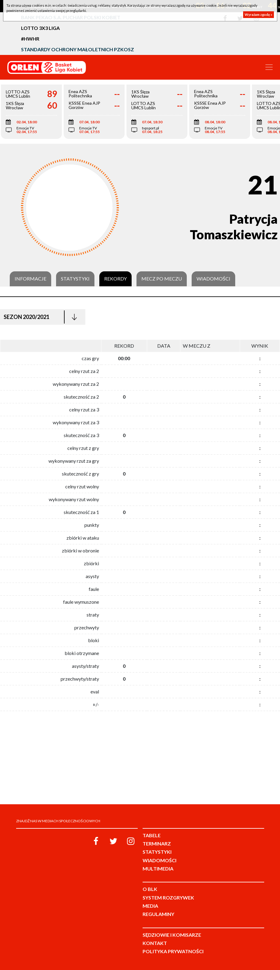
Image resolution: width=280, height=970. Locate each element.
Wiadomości (213, 278)
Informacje (30, 278)
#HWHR (30, 39)
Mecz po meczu (161, 278)
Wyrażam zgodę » (258, 14)
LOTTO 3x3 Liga (40, 28)
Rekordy (115, 278)
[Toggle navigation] (269, 67)
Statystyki (75, 278)
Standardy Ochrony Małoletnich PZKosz (77, 49)
